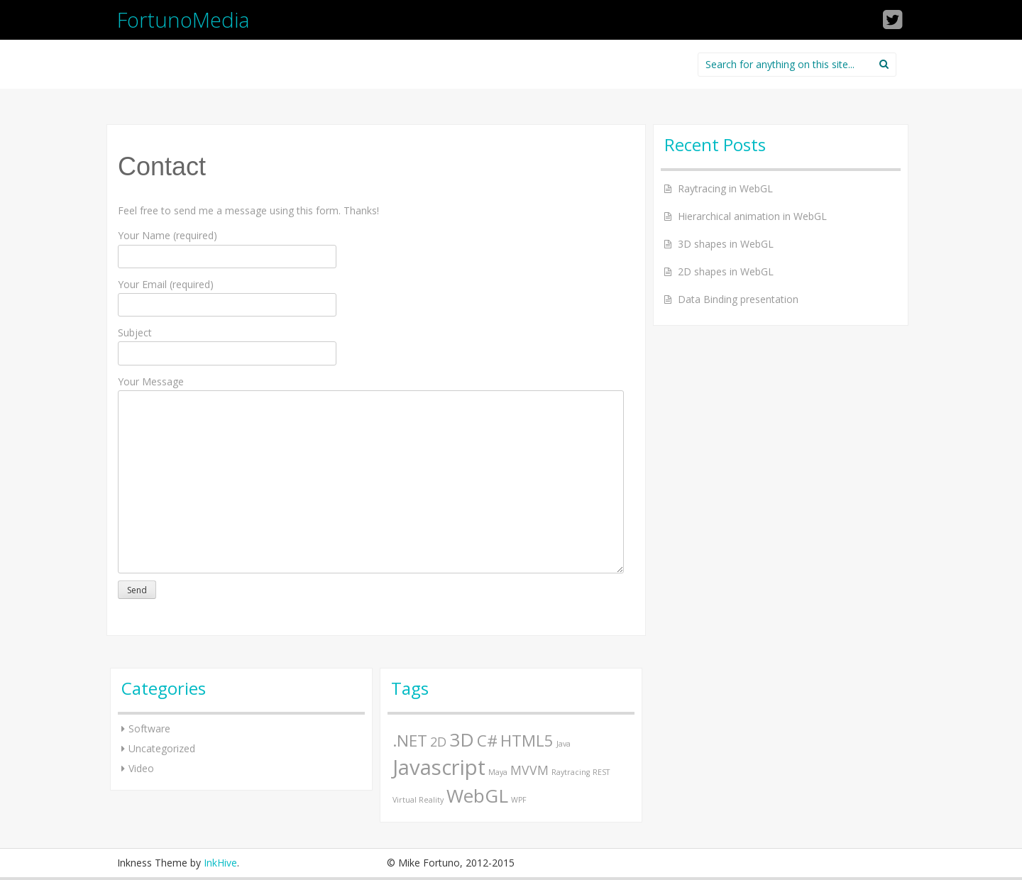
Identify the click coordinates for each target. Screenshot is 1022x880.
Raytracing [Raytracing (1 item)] (570, 772)
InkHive (220, 862)
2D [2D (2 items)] (438, 741)
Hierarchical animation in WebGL (752, 216)
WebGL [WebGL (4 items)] (477, 795)
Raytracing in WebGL (725, 188)
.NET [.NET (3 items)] (409, 741)
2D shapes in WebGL (726, 271)
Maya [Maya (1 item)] (497, 772)
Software (149, 728)
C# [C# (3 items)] (487, 741)
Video (141, 768)
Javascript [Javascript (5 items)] (438, 767)
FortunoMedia (183, 19)
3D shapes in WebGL (726, 244)
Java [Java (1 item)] (563, 744)
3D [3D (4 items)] (461, 739)
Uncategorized (161, 748)
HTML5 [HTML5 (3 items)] (527, 741)
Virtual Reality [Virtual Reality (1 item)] (418, 800)
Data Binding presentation (738, 299)
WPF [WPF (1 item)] (519, 800)
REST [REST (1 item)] (601, 772)
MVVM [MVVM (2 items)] (529, 770)
